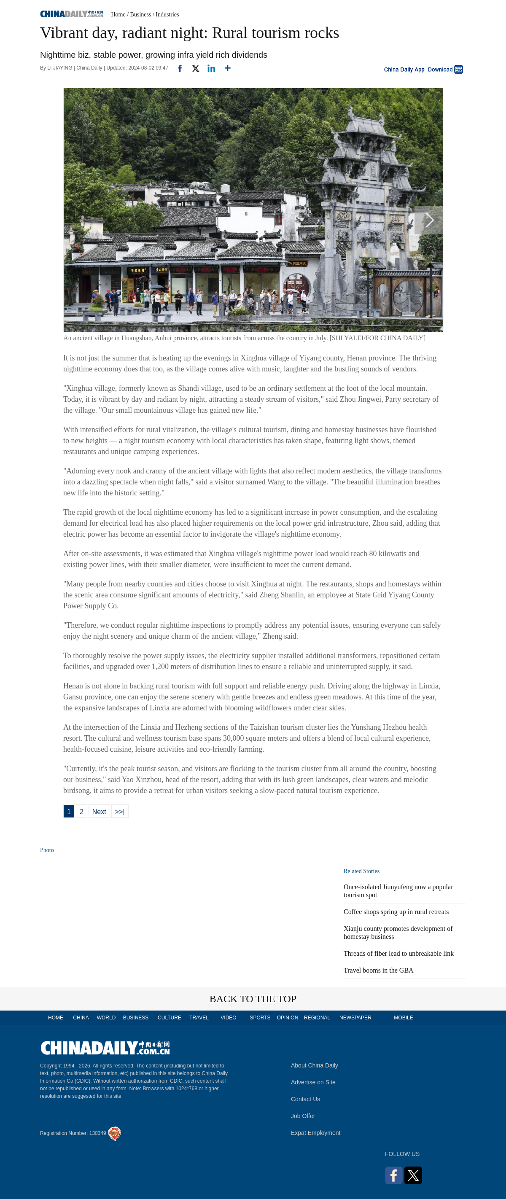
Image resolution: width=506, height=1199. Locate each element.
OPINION (288, 1018)
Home (118, 14)
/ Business (139, 14)
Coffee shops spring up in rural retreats (396, 911)
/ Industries (166, 14)
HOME (55, 1018)
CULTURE (169, 1018)
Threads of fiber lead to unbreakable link (399, 953)
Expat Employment (316, 1132)
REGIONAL (317, 1018)
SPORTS (260, 1018)
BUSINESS (136, 1018)
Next (99, 811)
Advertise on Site (313, 1082)
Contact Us (305, 1099)
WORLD (106, 1018)
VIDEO (228, 1018)
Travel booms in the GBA (379, 970)
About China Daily (314, 1065)
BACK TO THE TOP (253, 998)
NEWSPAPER (355, 1018)
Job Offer (303, 1116)
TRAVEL (199, 1018)
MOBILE (403, 1018)
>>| (120, 811)
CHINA (81, 1018)
